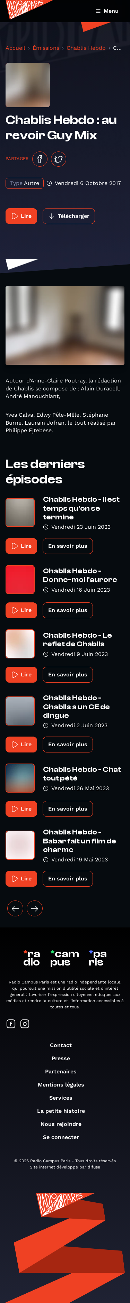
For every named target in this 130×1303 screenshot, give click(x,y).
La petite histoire (64, 1111)
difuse (94, 1167)
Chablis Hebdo (86, 48)
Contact (64, 1045)
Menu (107, 11)
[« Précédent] (15, 908)
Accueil (15, 48)
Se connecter (64, 1137)
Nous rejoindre (64, 1124)
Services (64, 1097)
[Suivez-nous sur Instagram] (25, 1024)
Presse (64, 1058)
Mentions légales (64, 1084)
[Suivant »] (34, 908)
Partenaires (64, 1071)
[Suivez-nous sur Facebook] (11, 1024)
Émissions (46, 48)
